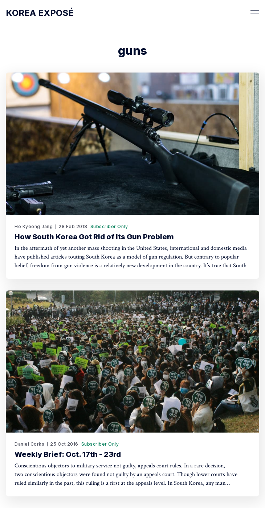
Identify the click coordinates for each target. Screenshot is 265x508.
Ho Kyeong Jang (34, 226)
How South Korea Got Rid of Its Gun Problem (94, 236)
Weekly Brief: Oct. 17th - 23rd (68, 454)
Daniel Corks (29, 444)
